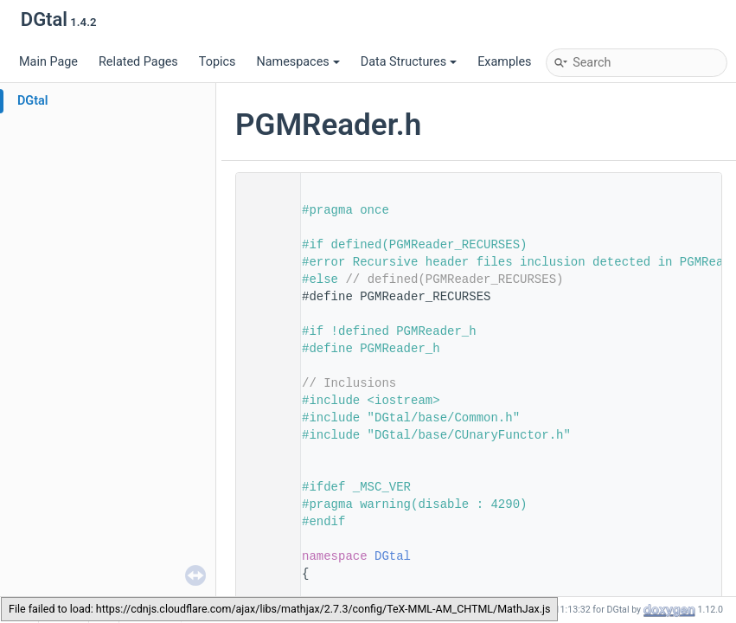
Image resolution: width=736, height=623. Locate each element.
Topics (217, 62)
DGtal (32, 100)
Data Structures (409, 62)
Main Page (48, 62)
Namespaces (297, 62)
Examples (504, 62)
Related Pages (138, 62)
